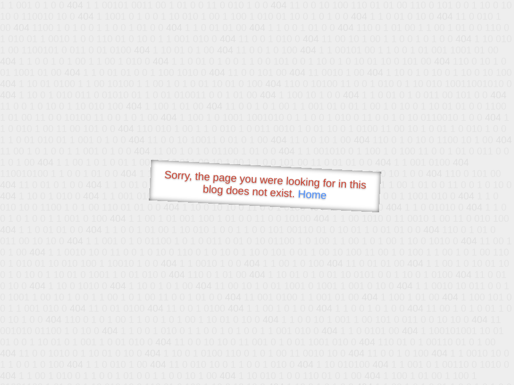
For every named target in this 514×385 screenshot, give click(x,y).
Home (312, 194)
